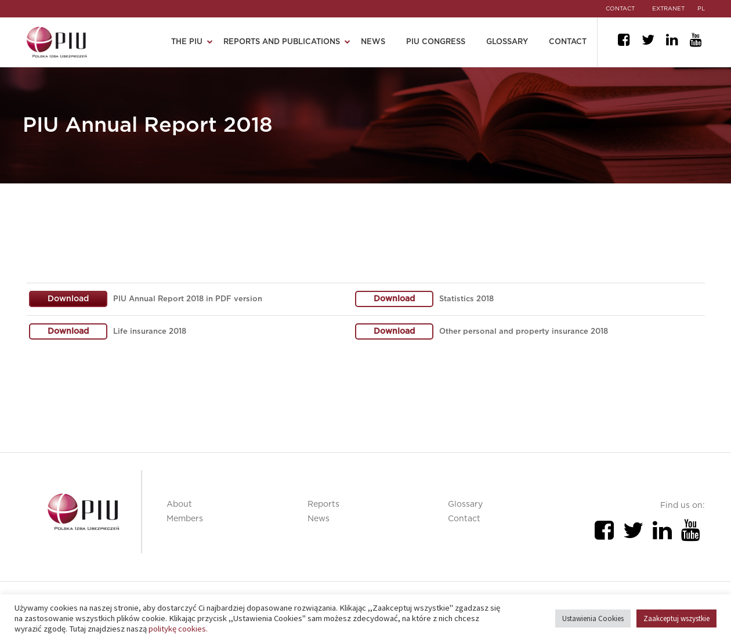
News (373, 42)
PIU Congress (435, 42)
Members (185, 519)
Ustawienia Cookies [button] (593, 618)
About (179, 504)
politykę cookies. (178, 628)
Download (68, 299)
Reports (323, 504)
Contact (568, 42)
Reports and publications (281, 42)
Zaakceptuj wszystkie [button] (676, 618)
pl (701, 9)
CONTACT (620, 9)
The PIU (186, 42)
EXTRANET (668, 9)
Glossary (507, 42)
